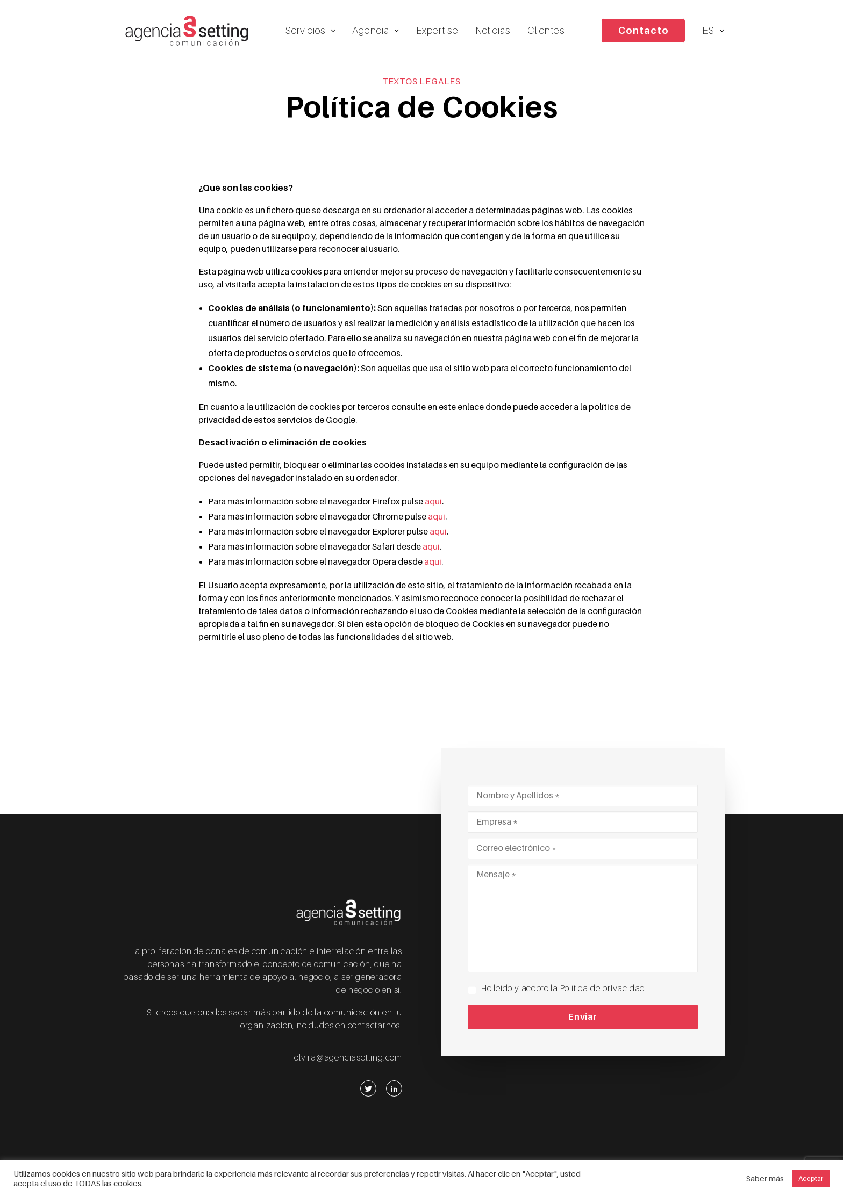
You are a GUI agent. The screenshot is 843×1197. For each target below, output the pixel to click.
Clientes (548, 32)
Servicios (312, 32)
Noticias (494, 32)
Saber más (765, 1178)
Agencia (377, 32)
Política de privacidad (603, 988)
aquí (433, 510)
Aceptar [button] (810, 1178)
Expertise (439, 32)
